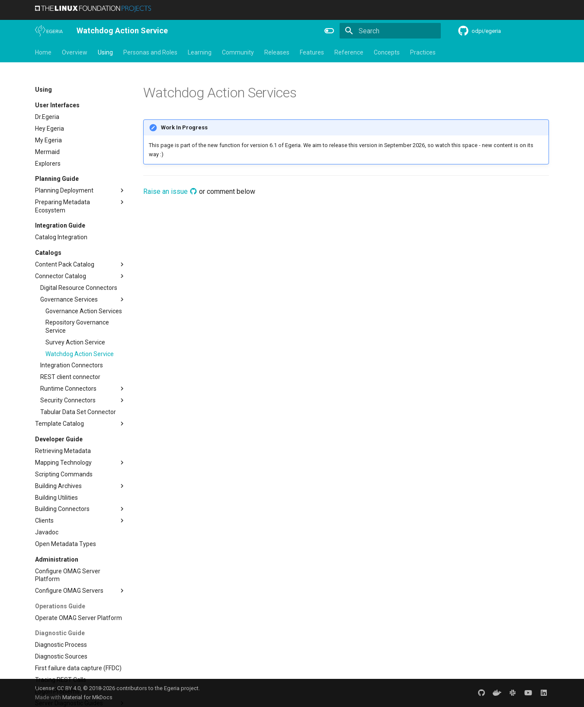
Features (312, 52)
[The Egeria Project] (49, 31)
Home (43, 52)
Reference (348, 52)
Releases (276, 52)
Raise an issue (170, 191)
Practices (423, 52)
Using (105, 52)
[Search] (390, 31)
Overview (74, 52)
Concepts (387, 52)
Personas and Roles (150, 52)
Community (238, 52)
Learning (200, 52)
